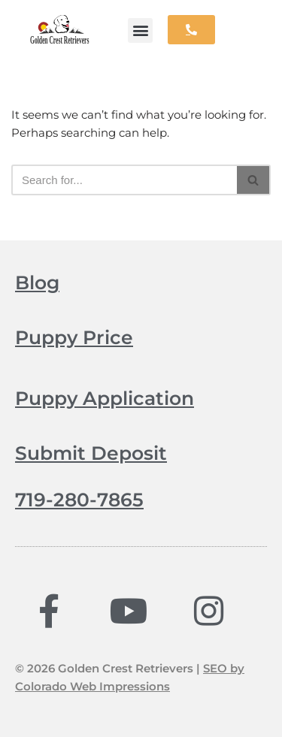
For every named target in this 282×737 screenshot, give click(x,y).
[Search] (124, 180)
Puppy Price (74, 337)
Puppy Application (104, 398)
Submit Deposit (91, 453)
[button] (140, 30)
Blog (37, 282)
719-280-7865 (79, 499)
